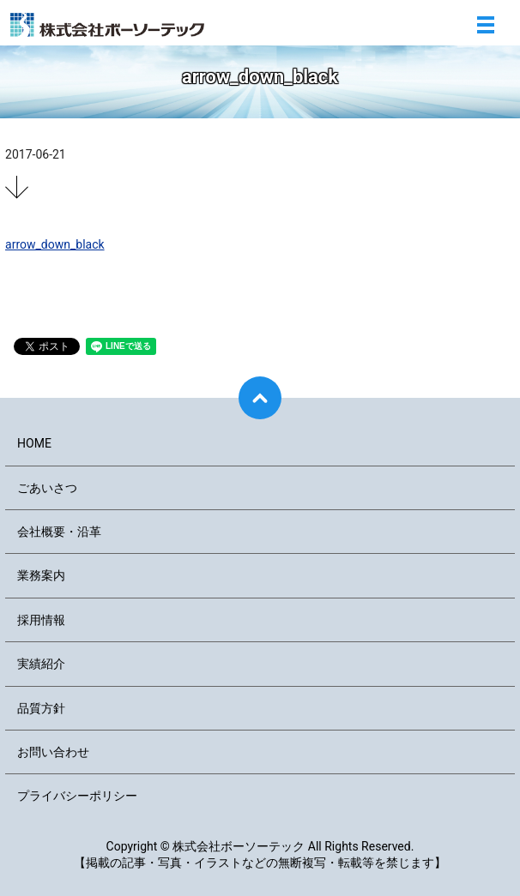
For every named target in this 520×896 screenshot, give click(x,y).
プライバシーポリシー (77, 796)
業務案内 (41, 575)
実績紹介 (41, 663)
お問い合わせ (53, 752)
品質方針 (41, 708)
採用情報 (41, 620)
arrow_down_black (55, 244)
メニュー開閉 (485, 24)
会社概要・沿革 (59, 531)
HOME (34, 443)
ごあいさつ (47, 488)
